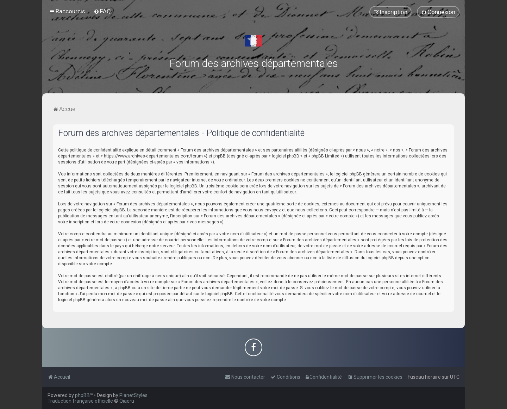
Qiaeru (126, 401)
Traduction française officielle (80, 401)
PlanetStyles (133, 395)
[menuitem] (102, 11)
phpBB (82, 395)
